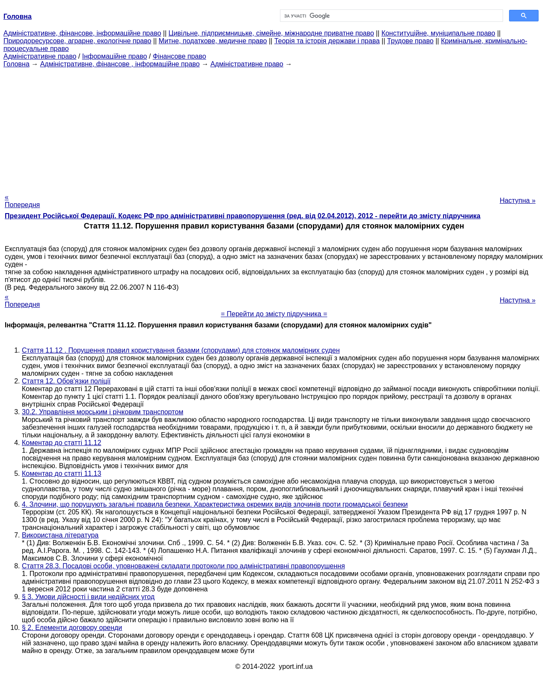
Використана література (60, 535)
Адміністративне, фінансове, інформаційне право (82, 33)
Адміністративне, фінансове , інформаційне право (120, 64)
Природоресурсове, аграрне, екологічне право (77, 41)
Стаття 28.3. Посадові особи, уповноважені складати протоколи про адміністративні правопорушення (183, 566)
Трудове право (410, 41)
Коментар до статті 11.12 (61, 442)
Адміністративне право (39, 56)
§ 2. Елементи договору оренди (72, 627)
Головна (16, 64)
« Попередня (22, 200)
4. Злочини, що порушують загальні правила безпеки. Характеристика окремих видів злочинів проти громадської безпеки (215, 504)
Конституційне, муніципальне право (438, 33)
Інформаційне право (114, 56)
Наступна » (518, 200)
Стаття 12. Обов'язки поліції (66, 381)
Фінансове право (179, 56)
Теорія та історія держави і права (327, 41)
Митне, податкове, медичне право (213, 41)
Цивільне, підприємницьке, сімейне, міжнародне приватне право (271, 33)
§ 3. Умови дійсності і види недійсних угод (88, 596)
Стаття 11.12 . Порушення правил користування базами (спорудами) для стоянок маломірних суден (181, 350)
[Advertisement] (274, 128)
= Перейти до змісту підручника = (274, 314)
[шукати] (390, 16)
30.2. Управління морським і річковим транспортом (102, 412)
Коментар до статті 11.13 (61, 473)
